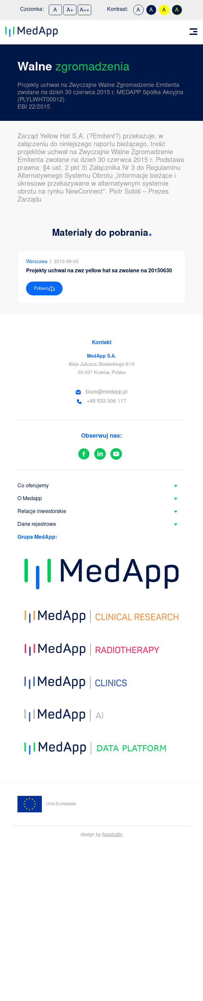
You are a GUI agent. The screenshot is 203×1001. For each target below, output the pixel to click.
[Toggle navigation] (193, 31)
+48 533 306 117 (106, 401)
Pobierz (44, 288)
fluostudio (112, 835)
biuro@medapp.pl (107, 392)
